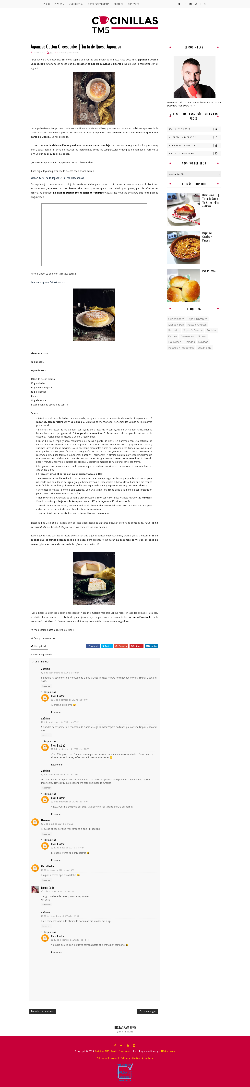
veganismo (204, 347)
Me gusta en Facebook (195, 137)
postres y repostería (69, 52)
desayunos (187, 336)
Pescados (174, 330)
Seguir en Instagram (195, 153)
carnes (172, 336)
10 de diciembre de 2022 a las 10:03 (61, 915)
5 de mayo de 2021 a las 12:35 (58, 823)
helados (190, 342)
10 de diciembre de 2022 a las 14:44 (71, 939)
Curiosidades (176, 319)
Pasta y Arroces (197, 324)
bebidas (211, 330)
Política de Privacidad (108, 1058)
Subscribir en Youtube (195, 145)
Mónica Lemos (168, 1051)
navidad (203, 342)
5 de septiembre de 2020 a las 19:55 (61, 721)
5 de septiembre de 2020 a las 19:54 (61, 672)
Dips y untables (197, 319)
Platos (59, 4)
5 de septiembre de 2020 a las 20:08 (71, 749)
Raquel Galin (47, 888)
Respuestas (50, 692)
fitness (202, 336)
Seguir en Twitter (195, 129)
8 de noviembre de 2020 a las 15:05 (61, 774)
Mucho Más (76, 4)
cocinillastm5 (58, 696)
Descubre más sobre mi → (181, 105)
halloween (174, 342)
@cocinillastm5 (48, 621)
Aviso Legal (148, 1058)
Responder (46, 686)
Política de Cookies (130, 1058)
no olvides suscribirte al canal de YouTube (78, 192)
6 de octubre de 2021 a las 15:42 (59, 891)
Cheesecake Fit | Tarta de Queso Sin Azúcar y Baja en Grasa (210, 200)
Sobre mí (118, 4)
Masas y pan (176, 324)
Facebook (145, 617)
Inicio (47, 4)
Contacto (134, 4)
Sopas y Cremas (193, 330)
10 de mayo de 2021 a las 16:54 (69, 847)
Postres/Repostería (98, 4)
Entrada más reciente (42, 1011)
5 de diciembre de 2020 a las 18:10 (70, 699)
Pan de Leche (208, 271)
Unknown (45, 820)
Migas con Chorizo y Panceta (207, 236)
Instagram (130, 617)
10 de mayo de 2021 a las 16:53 (59, 869)
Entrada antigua (147, 1011)
